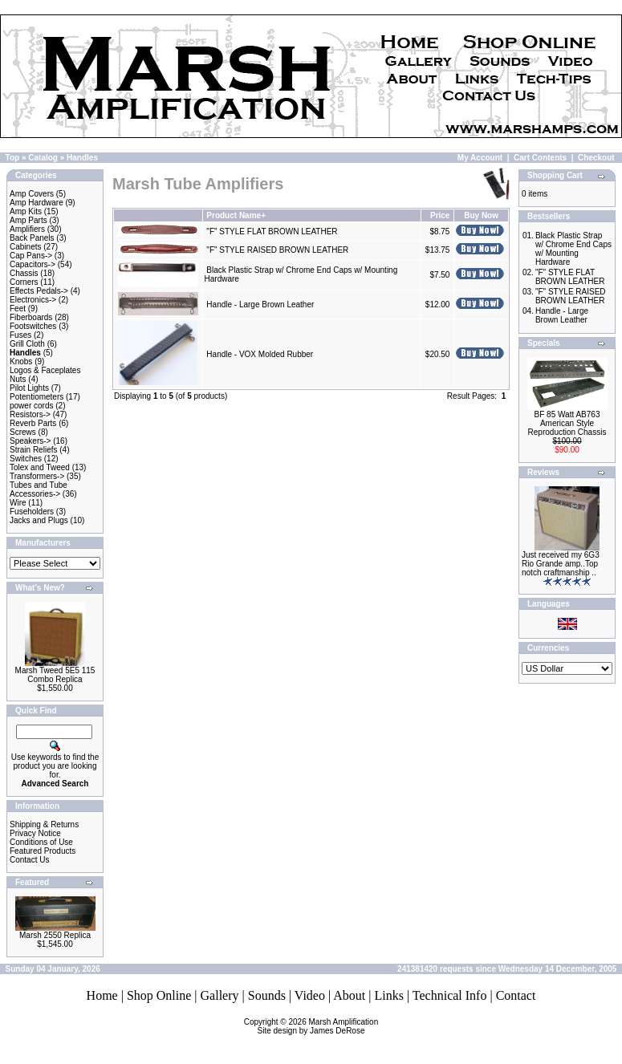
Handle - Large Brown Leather (260, 304)
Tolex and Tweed (40, 467)
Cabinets (25, 246)
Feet (18, 308)
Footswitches (33, 326)
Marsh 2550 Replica (55, 935)
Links (388, 995)
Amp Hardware (36, 202)
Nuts (18, 379)
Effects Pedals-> (39, 290)
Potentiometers (36, 396)
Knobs (21, 361)
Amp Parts (28, 220)
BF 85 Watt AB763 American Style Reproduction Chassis (567, 423)
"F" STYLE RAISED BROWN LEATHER (277, 250)
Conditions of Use (41, 842)
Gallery (220, 995)
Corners (24, 282)
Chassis (24, 273)
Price (439, 215)
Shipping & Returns (44, 824)
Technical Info (450, 995)
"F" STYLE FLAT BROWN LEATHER (271, 231)
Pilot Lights (29, 388)
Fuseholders (32, 511)
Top (13, 157)
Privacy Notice (35, 833)
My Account (479, 157)
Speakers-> (30, 441)
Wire (18, 502)
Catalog (43, 157)
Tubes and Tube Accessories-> (38, 489)
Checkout (596, 157)
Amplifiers (27, 229)
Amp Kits (26, 211)
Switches (26, 458)
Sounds (267, 995)
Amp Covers (32, 193)
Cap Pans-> (31, 255)
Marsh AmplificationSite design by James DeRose (318, 1026)
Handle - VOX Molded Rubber (259, 354)
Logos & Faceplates (45, 370)
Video (310, 995)
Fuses (20, 335)
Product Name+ (236, 215)
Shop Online (159, 995)
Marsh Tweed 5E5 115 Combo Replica (55, 675)
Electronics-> (33, 299)
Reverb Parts (33, 423)
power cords (31, 405)
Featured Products (42, 851)
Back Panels (32, 238)
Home (102, 995)
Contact (516, 995)
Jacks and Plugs (39, 520)
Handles (82, 157)
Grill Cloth (27, 343)
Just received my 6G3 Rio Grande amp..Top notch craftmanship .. (561, 563)
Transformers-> (37, 476)
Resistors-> (30, 414)
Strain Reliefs (33, 449)
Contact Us (29, 859)
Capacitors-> (32, 264)
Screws (23, 432)
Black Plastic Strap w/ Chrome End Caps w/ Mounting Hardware (573, 248)
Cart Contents (540, 157)
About (349, 995)
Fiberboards (31, 317)
